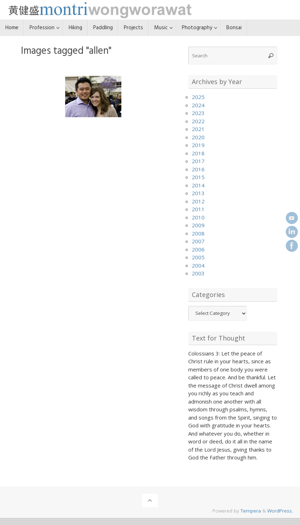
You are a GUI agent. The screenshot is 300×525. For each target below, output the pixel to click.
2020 (198, 137)
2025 (198, 96)
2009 (198, 225)
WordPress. (280, 511)
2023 (198, 112)
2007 (198, 241)
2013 (198, 193)
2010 (198, 217)
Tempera (251, 511)
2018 (198, 153)
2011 (198, 209)
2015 (198, 177)
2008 (198, 233)
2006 (198, 249)
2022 (198, 121)
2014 (198, 185)
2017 (198, 161)
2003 (198, 273)
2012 (198, 201)
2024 (198, 105)
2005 (198, 257)
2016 (198, 169)
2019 (198, 145)
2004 (198, 265)
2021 (198, 128)
